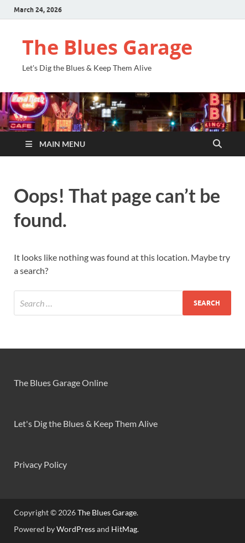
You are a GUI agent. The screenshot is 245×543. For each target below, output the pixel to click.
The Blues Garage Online (61, 382)
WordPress (75, 529)
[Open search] (217, 144)
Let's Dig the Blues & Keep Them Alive (86, 423)
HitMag (124, 529)
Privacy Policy (40, 464)
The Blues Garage (107, 47)
